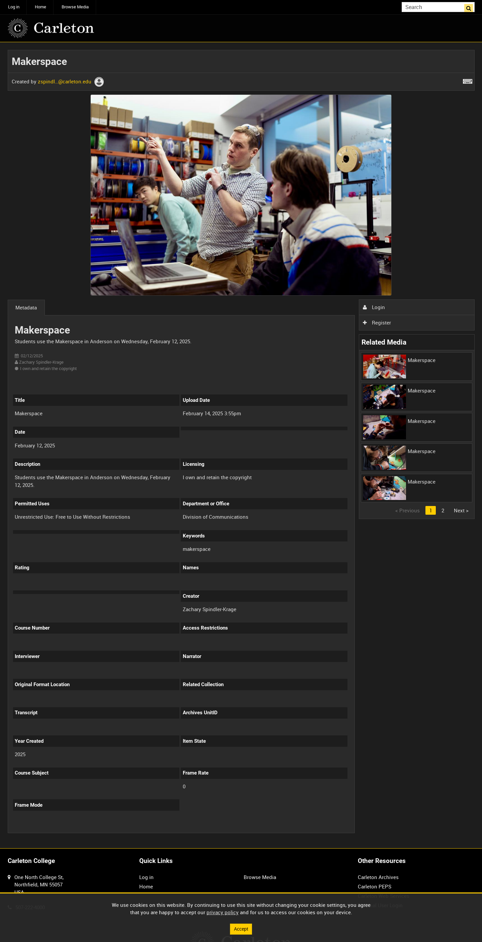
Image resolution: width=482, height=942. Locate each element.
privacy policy (223, 912)
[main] (241, 445)
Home (40, 7)
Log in (13, 7)
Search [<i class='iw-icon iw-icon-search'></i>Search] (470, 6)
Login (374, 307)
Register (377, 322)
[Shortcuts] (467, 80)
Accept (241, 928)
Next (461, 510)
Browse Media (75, 7)
